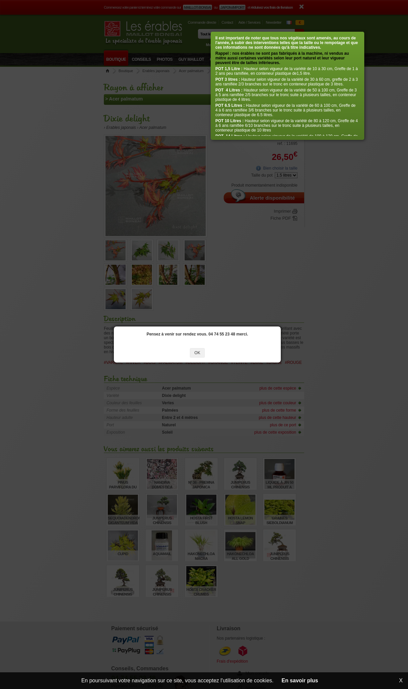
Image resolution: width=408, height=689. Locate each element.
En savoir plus (299, 680)
